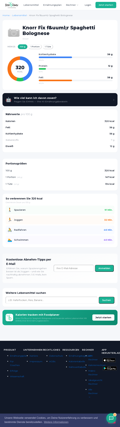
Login (88, 5)
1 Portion (35, 46)
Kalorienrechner (97, 365)
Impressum (36, 361)
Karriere (34, 355)
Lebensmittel (31, 5)
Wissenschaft (17, 376)
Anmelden (104, 268)
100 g (22, 46)
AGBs (52, 361)
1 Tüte (48, 46)
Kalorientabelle (77, 361)
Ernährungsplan (52, 5)
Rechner (72, 5)
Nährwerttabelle (77, 367)
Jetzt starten (106, 5)
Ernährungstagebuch (80, 355)
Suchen (106, 300)
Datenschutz (56, 355)
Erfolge (14, 370)
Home (6, 15)
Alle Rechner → (93, 393)
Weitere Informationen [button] (56, 422)
